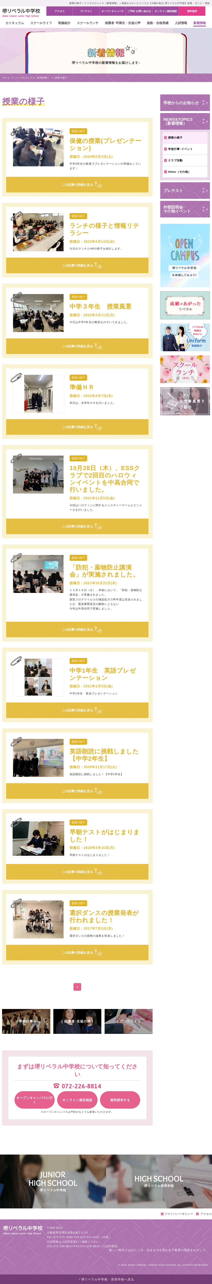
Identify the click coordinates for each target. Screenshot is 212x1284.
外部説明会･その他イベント (177, 209)
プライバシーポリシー (177, 1214)
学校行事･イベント (178, 149)
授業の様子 (173, 137)
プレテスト (173, 190)
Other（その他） (177, 171)
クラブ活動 (173, 160)
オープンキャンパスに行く (34, 1100)
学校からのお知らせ (181, 103)
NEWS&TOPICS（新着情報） (178, 121)
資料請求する (120, 1100)
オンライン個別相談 (77, 1100)
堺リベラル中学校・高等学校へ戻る (106, 1279)
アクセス (204, 1214)
